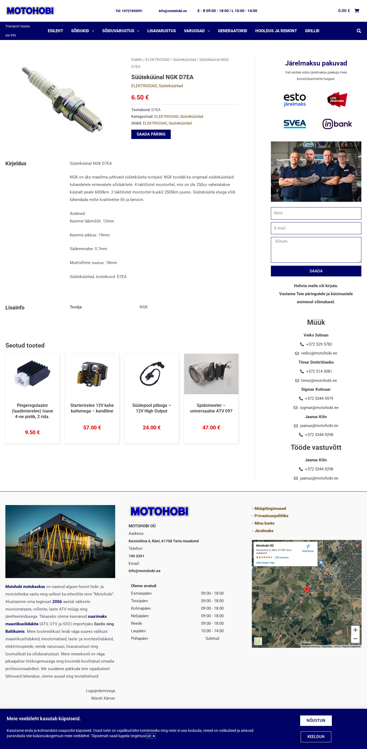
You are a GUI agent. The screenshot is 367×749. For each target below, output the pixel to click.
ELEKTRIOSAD (158, 55)
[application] (91, 28)
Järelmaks (264, 526)
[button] (129, 11)
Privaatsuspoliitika (271, 511)
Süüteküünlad (184, 55)
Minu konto (264, 518)
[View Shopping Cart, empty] (349, 11)
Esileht (136, 55)
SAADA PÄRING (151, 129)
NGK (144, 302)
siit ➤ (151, 736)
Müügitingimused (270, 503)
